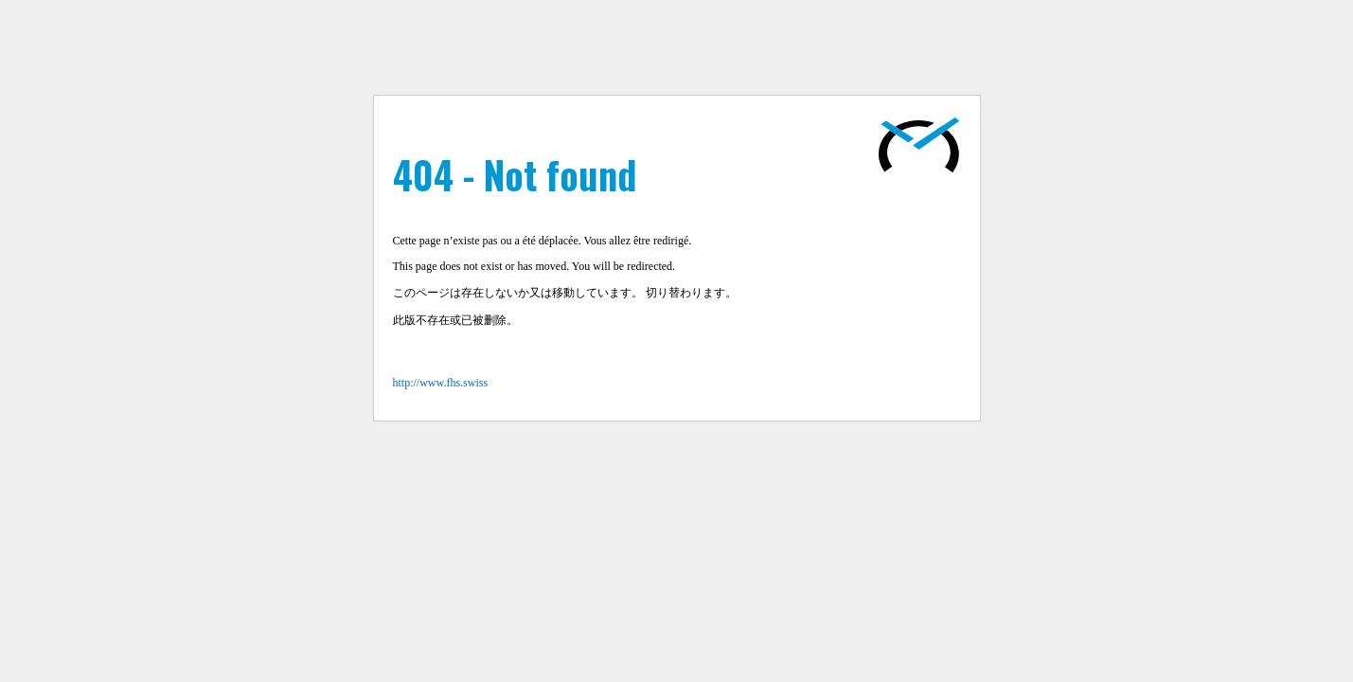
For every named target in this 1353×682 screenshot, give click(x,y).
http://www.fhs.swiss (441, 382)
